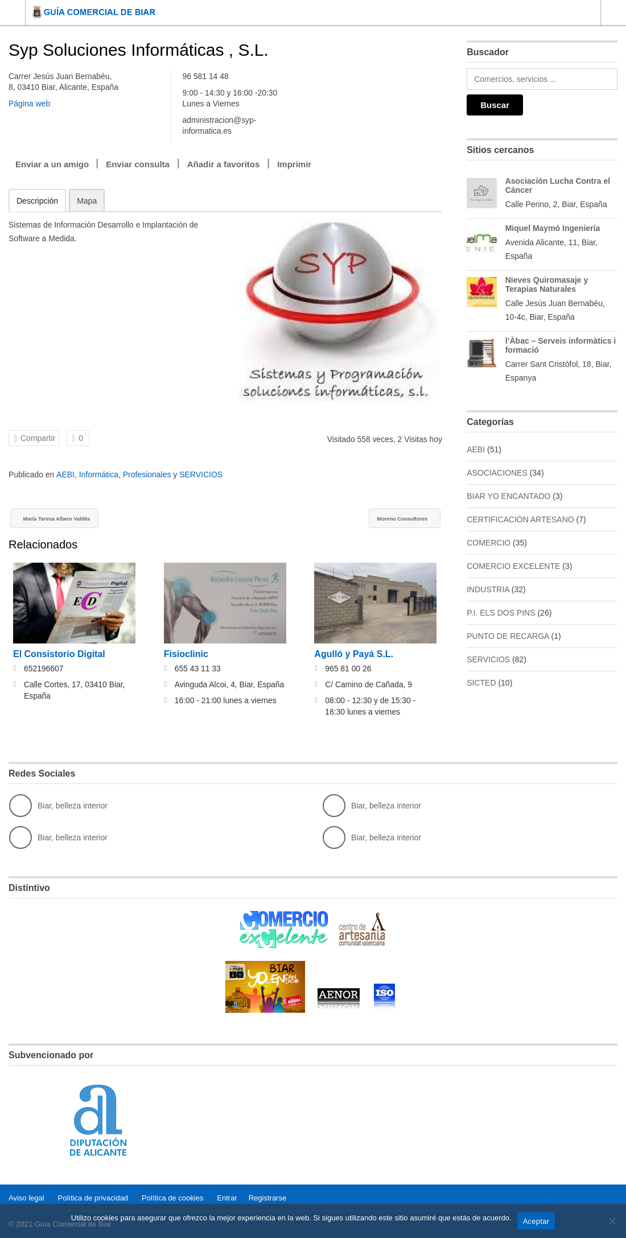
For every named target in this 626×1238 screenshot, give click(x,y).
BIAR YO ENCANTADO (508, 496)
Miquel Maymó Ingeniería (552, 228)
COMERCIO (488, 542)
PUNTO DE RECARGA (508, 636)
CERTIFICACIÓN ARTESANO (520, 519)
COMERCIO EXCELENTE (513, 566)
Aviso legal (26, 1198)
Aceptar (536, 1221)
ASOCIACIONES (497, 472)
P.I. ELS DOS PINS (501, 612)
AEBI (65, 474)
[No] (611, 1221)
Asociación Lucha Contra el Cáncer (557, 185)
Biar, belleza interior (58, 806)
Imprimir (294, 164)
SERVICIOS (201, 474)
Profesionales (147, 474)
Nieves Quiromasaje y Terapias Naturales (546, 284)
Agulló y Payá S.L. (353, 655)
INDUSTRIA (488, 589)
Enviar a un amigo (52, 164)
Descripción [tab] (37, 200)
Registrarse (267, 1198)
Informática (98, 474)
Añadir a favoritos (223, 164)
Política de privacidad (93, 1198)
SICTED (481, 682)
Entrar (227, 1198)
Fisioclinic (186, 655)
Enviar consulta (138, 164)
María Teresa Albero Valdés (73, 519)
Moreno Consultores (390, 519)
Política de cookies (172, 1198)
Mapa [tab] (87, 200)
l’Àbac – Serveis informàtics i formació (560, 345)
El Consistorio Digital (59, 655)
